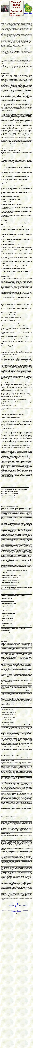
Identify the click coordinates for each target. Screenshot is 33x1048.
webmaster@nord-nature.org (16, 911)
